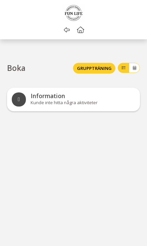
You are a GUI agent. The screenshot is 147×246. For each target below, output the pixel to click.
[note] (73, 99)
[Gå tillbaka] (66, 30)
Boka (16, 68)
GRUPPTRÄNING (94, 68)
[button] (80, 30)
